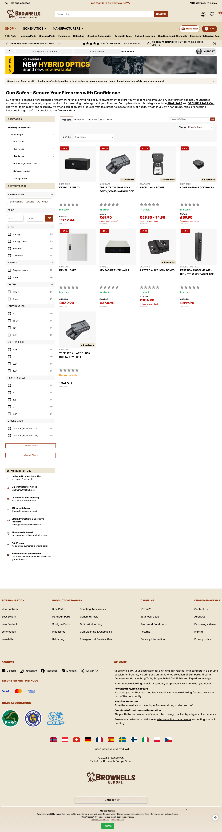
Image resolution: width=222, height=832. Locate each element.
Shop (9, 28)
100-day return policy (203, 2)
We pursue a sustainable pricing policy (30, 546)
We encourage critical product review (29, 535)
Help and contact (17, 2)
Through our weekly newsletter (26, 524)
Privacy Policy (117, 820)
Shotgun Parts (47, 36)
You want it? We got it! (22, 479)
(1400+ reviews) (120, 43)
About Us (199, 616)
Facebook (49, 671)
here (175, 814)
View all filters (31, 445)
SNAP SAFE (174, 103)
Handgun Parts (28, 36)
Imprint (198, 631)
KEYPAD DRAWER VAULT (114, 270)
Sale (212, 28)
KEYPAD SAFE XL (69, 187)
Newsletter (8, 639)
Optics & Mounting (145, 36)
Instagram (28, 671)
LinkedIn (69, 671)
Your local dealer (150, 616)
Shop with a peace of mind (24, 511)
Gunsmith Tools (123, 36)
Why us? (146, 609)
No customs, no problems (24, 500)
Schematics (33, 28)
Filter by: (182, 127)
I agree (107, 825)
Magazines (64, 36)
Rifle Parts (10, 36)
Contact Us (201, 609)
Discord (9, 670)
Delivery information (153, 639)
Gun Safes (63, 224)
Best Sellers (9, 616)
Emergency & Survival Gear (205, 36)
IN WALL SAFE (67, 270)
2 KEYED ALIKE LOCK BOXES (157, 270)
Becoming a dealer (205, 624)
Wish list (212, 14)
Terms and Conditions (153, 624)
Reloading (78, 36)
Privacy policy (202, 639)
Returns (145, 631)
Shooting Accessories (99, 36)
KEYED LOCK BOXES (152, 187)
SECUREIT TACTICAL (201, 103)
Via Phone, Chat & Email (23, 490)
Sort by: (67, 137)
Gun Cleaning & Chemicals (172, 36)
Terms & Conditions (100, 820)
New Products (10, 624)
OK (49, 218)
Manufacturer (10, 609)
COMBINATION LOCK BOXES (197, 187)
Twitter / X (89, 671)
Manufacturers (67, 28)
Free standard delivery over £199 (110, 2)
